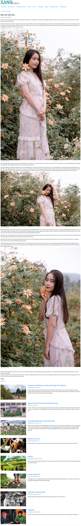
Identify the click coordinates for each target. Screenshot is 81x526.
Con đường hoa (63, 6)
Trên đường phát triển (21, 6)
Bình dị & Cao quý (54, 6)
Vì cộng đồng (40, 6)
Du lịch (29, 6)
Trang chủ (3, 6)
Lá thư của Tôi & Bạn (6, 11)
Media (46, 6)
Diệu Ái (4, 381)
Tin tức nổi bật (11, 6)
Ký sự (34, 6)
